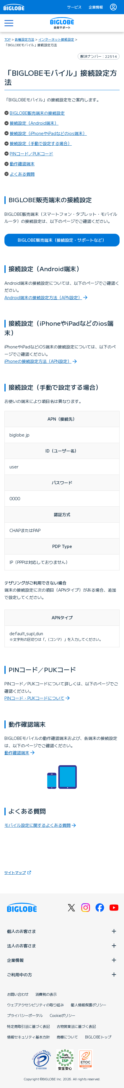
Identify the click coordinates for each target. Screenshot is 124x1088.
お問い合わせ (17, 994)
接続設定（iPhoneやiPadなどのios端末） (48, 133)
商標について (67, 1037)
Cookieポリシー (62, 1015)
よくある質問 (22, 174)
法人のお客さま (62, 945)
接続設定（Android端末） (34, 123)
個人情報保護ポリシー (88, 1005)
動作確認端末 (22, 164)
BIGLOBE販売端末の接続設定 (37, 113)
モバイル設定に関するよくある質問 (37, 825)
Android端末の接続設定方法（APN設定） (43, 297)
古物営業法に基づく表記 (76, 1026)
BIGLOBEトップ (98, 1037)
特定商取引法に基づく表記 (28, 1026)
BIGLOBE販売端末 (62, 240)
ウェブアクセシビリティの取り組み (35, 1005)
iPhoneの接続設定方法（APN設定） (37, 361)
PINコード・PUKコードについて (34, 698)
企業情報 (96, 7)
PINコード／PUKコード (31, 154)
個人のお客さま (62, 931)
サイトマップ (18, 872)
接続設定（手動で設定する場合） (41, 143)
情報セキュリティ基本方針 (28, 1037)
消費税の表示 (46, 994)
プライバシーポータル (25, 1015)
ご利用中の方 (62, 974)
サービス (74, 7)
